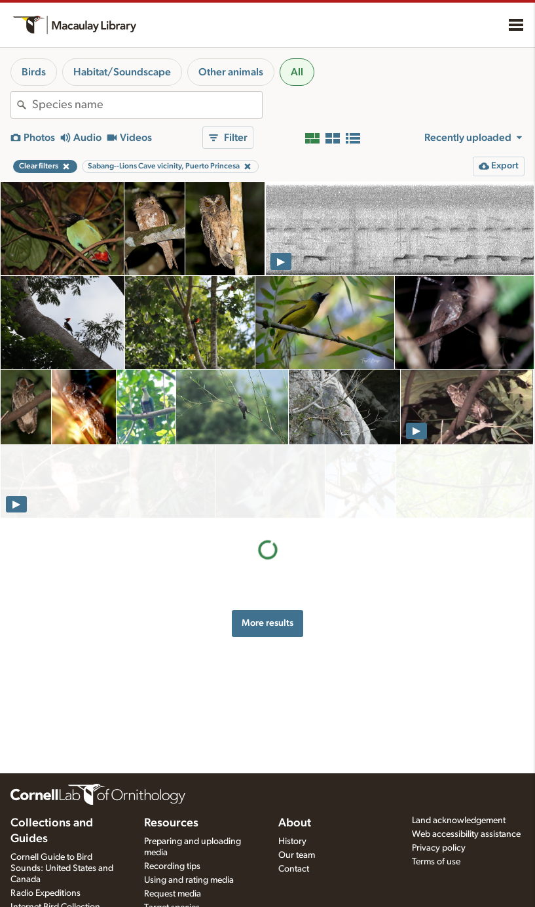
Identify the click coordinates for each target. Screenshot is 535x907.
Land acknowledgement (459, 820)
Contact (293, 869)
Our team (296, 855)
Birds (34, 72)
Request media (172, 893)
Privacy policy (439, 848)
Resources (171, 823)
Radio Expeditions (45, 893)
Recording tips (172, 866)
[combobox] (147, 105)
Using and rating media (189, 880)
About (294, 823)
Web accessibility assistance (466, 834)
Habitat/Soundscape (122, 72)
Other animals (230, 72)
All (297, 72)
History (292, 841)
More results (267, 549)
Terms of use (436, 861)
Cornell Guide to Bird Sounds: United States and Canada (61, 868)
